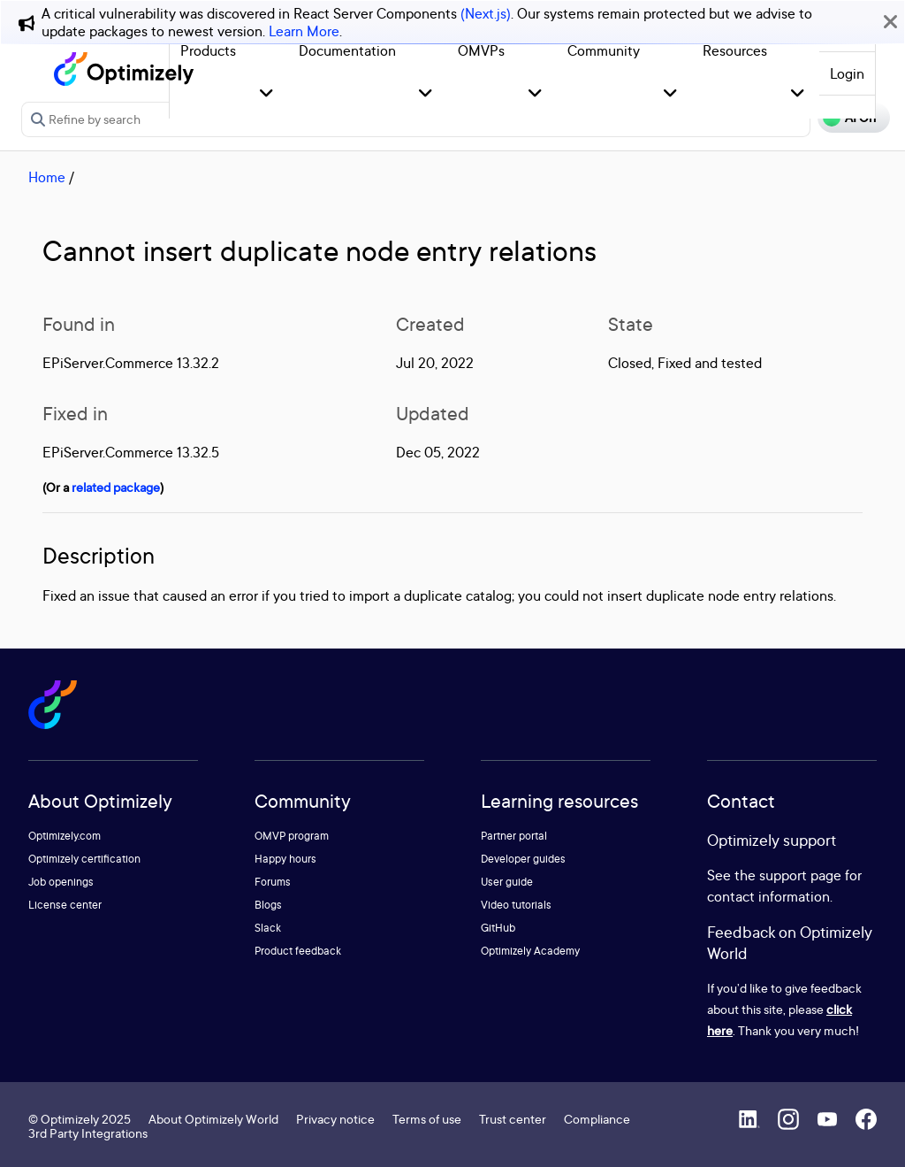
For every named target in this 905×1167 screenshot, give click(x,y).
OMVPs (481, 50)
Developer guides (523, 858)
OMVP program (292, 835)
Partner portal (514, 835)
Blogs (268, 904)
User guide (507, 881)
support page (800, 875)
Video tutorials (516, 904)
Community (603, 50)
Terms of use (426, 1118)
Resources (735, 50)
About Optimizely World (213, 1118)
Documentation (347, 50)
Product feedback (298, 950)
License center (65, 904)
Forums (273, 881)
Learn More (304, 31)
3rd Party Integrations (88, 1133)
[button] (266, 94)
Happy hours (285, 858)
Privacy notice (335, 1118)
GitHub (498, 927)
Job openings (61, 881)
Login (847, 73)
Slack (268, 927)
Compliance (597, 1118)
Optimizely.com (64, 835)
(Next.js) (485, 13)
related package (116, 487)
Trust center (512, 1118)
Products (208, 50)
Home (46, 177)
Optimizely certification (84, 858)
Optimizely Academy (530, 950)
